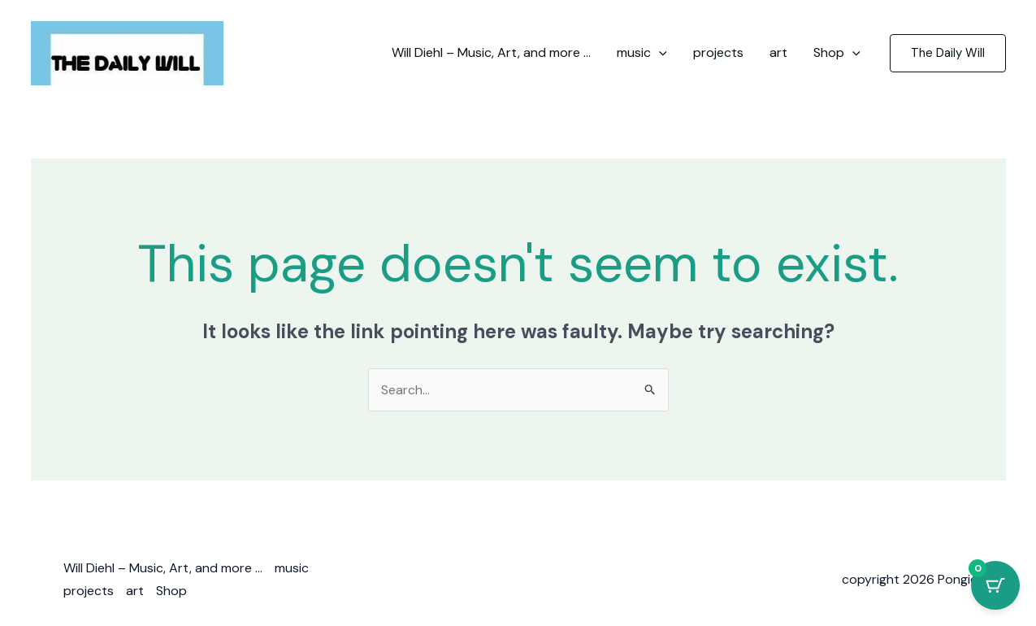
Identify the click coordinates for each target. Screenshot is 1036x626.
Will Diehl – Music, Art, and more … (162, 567)
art (135, 590)
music (292, 567)
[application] (659, 52)
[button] (948, 53)
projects (88, 590)
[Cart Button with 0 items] (995, 585)
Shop (171, 590)
